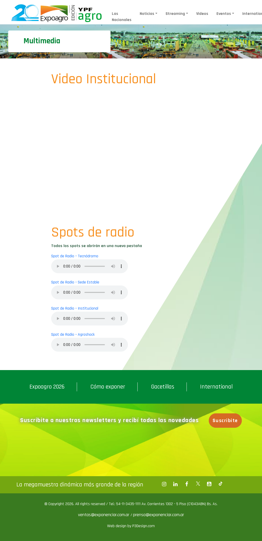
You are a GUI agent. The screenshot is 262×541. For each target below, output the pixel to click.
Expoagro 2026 (46, 387)
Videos (202, 13)
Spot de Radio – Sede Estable (75, 282)
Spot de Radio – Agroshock (73, 334)
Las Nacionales (122, 17)
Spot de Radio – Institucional (74, 308)
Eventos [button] (223, 13)
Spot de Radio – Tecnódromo (74, 256)
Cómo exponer (107, 387)
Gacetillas (162, 387)
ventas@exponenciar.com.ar (104, 515)
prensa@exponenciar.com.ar (158, 515)
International (216, 387)
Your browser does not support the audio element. (89, 266)
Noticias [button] (147, 13)
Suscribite (225, 420)
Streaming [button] (175, 13)
